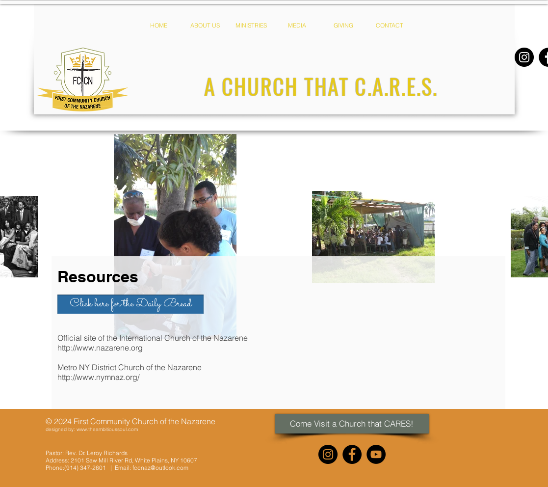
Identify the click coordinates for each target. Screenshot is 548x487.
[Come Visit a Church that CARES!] (352, 423)
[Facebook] (352, 454)
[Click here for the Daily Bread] (130, 304)
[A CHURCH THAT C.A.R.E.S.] (321, 86)
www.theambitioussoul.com (107, 429)
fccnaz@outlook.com (160, 467)
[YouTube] (376, 454)
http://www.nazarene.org (100, 347)
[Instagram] (524, 57)
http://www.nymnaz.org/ (98, 377)
